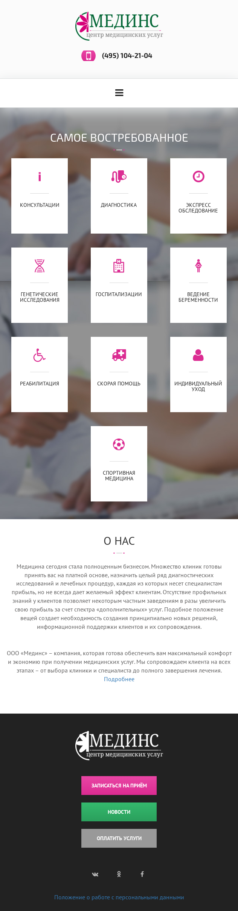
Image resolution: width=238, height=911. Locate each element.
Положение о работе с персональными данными (119, 897)
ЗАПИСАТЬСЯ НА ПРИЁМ (119, 785)
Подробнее (119, 679)
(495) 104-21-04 (127, 56)
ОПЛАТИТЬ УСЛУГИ (119, 838)
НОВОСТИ (119, 812)
